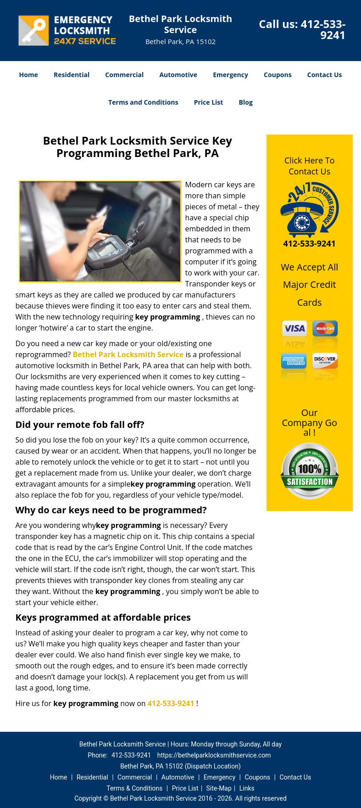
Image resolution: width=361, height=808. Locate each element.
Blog (246, 102)
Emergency (230, 74)
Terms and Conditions (143, 102)
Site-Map (219, 788)
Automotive (178, 74)
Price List (208, 102)
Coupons (277, 74)
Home (28, 74)
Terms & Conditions (134, 788)
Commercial (124, 74)
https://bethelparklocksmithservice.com (214, 755)
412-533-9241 (323, 29)
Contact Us (324, 74)
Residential (71, 74)
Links (247, 788)
